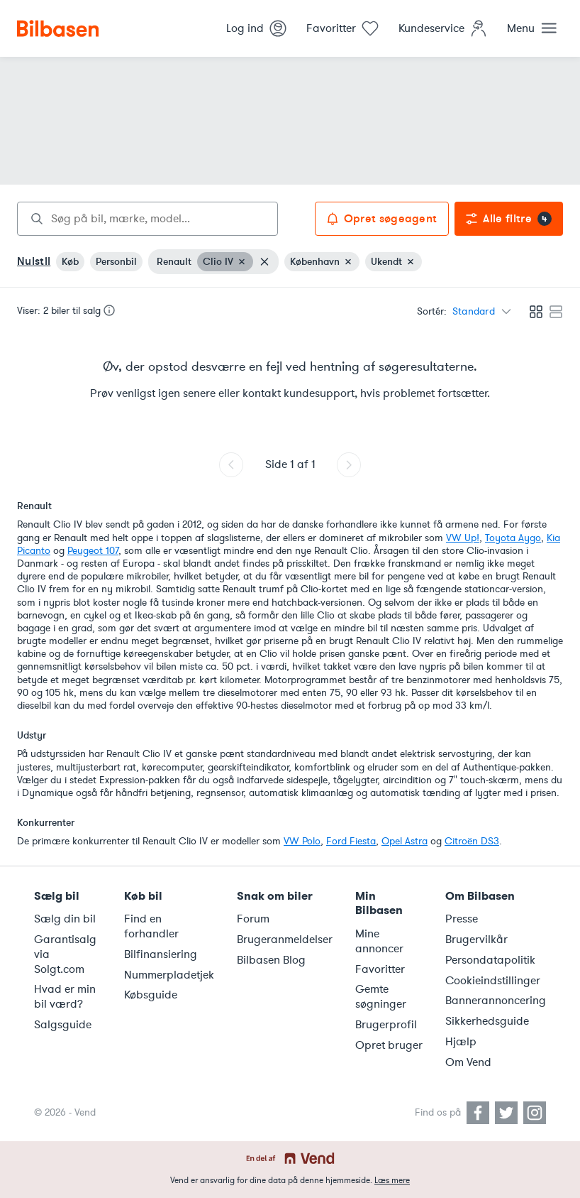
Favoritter (380, 969)
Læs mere (392, 1180)
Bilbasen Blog (271, 960)
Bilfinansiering (160, 954)
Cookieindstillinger (492, 981)
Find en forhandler (151, 926)
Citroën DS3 (472, 841)
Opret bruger (389, 1045)
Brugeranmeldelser (285, 939)
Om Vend (468, 1062)
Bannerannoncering (495, 1000)
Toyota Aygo (513, 538)
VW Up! (462, 538)
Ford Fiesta (351, 841)
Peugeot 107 (92, 550)
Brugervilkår (476, 939)
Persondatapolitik (490, 960)
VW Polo (302, 841)
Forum (253, 919)
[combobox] (147, 219)
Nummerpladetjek (169, 975)
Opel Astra (404, 841)
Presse (461, 919)
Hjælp (460, 1042)
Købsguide (150, 995)
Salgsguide (62, 1025)
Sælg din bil (65, 919)
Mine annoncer (379, 941)
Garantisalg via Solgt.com (65, 954)
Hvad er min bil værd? (65, 996)
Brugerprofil (386, 1025)
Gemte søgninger (380, 996)
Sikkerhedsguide (487, 1021)
